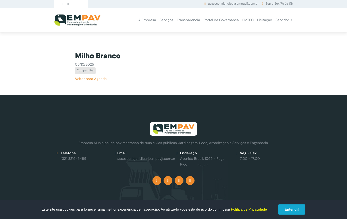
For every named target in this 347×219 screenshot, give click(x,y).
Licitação (264, 20)
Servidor (282, 20)
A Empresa (147, 20)
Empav (77, 20)
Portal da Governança (221, 20)
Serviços (166, 20)
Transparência (188, 20)
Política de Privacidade (249, 209)
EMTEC (248, 20)
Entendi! (292, 209)
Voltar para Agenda (91, 78)
